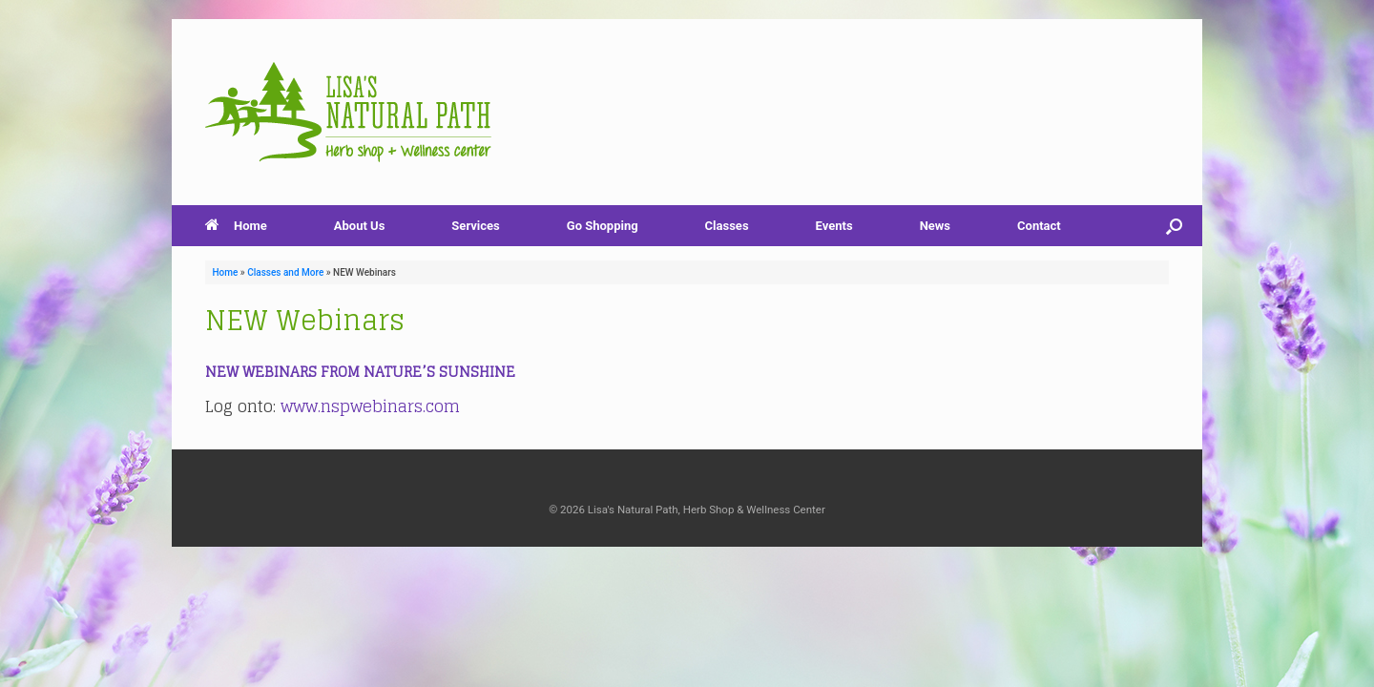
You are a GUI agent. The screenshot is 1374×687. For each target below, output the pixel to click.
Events (834, 226)
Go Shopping (602, 226)
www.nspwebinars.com (370, 406)
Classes (727, 226)
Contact (1039, 226)
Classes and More (285, 272)
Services (475, 226)
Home (236, 226)
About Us (359, 226)
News (935, 226)
